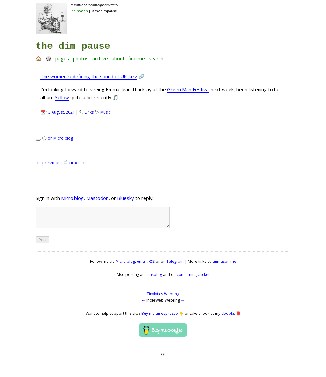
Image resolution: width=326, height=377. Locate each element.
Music (105, 112)
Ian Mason (79, 11)
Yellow (62, 97)
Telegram (175, 265)
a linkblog (153, 278)
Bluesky (125, 198)
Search (156, 58)
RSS (152, 265)
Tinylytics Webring (163, 297)
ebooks (228, 317)
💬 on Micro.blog (57, 138)
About (118, 58)
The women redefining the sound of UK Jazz (88, 76)
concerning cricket (193, 278)
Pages (62, 58)
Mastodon (97, 198)
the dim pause (73, 46)
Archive (100, 58)
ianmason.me (224, 265)
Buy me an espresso (159, 317)
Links (89, 112)
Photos (81, 58)
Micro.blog (72, 198)
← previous (48, 162)
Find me (136, 58)
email (142, 265)
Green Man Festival (188, 89)
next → (77, 162)
